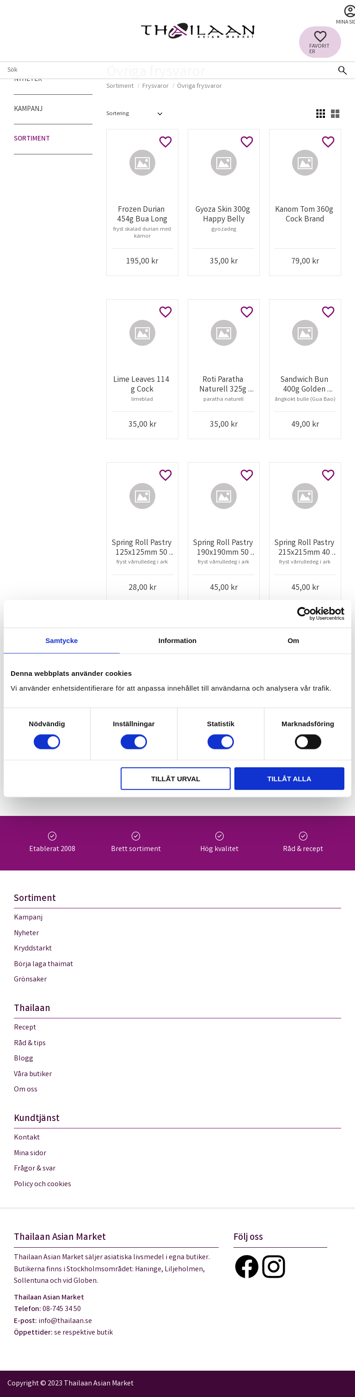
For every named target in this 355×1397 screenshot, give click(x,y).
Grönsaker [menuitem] (30, 979)
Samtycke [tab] (61, 640)
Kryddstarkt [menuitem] (33, 949)
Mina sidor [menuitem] (30, 1153)
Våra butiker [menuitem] (33, 1074)
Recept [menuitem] (25, 1028)
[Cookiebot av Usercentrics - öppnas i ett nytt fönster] (303, 614)
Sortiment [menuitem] (32, 139)
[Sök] (342, 70)
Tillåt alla (289, 778)
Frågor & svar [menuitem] (34, 1169)
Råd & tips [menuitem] (30, 1043)
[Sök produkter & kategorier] (165, 70)
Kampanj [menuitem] (28, 109)
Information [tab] (178, 640)
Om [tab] (293, 640)
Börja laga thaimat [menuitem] (43, 964)
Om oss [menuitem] (25, 1090)
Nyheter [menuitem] (28, 79)
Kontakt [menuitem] (27, 1138)
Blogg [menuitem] (23, 1059)
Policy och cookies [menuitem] (42, 1184)
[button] (320, 42)
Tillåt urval (175, 778)
